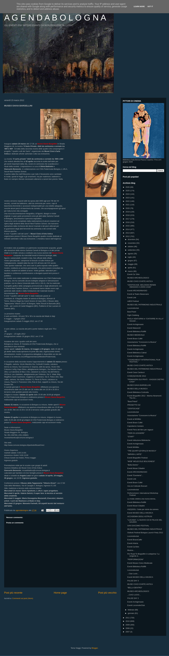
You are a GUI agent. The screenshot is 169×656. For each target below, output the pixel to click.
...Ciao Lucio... (133, 574)
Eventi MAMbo (133, 447)
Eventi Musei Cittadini (136, 468)
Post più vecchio (107, 592)
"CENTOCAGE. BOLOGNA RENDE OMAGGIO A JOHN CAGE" (141, 286)
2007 (128, 632)
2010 (128, 621)
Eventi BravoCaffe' (134, 540)
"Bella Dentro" (132, 465)
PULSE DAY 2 (133, 598)
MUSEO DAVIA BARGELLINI (139, 385)
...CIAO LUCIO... (134, 595)
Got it (150, 6)
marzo (130, 271)
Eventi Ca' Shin (133, 274)
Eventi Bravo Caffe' (135, 339)
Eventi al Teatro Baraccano (138, 294)
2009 (128, 625)
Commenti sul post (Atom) (22, 598)
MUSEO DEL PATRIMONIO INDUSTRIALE (144, 305)
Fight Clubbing (133, 315)
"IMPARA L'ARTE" (134, 454)
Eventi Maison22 (134, 328)
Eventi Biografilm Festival (137, 458)
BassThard (131, 312)
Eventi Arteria (132, 543)
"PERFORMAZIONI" (135, 559)
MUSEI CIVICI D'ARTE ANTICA (140, 281)
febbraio (131, 610)
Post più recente (13, 592)
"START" (130, 437)
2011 (128, 618)
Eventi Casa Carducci (136, 372)
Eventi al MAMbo (134, 419)
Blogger (95, 648)
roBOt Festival (133, 301)
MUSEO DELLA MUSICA (137, 389)
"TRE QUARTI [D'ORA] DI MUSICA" (141, 451)
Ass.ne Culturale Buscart (137, 486)
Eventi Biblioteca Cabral (136, 353)
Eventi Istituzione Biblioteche (138, 440)
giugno (131, 261)
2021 (128, 205)
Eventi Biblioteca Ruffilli (136, 331)
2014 (128, 229)
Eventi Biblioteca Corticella (138, 392)
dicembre (132, 239)
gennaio (131, 613)
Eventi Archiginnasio (135, 324)
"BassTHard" (132, 401)
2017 (128, 219)
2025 (128, 191)
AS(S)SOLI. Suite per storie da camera (142, 509)
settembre (132, 250)
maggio (131, 264)
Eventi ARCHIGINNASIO (137, 291)
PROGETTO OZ (133, 405)
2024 (128, 194)
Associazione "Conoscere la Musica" (142, 342)
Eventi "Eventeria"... (135, 475)
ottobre (131, 246)
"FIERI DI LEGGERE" (136, 433)
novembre (132, 243)
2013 (128, 233)
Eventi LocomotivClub (136, 605)
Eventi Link (131, 298)
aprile (130, 268)
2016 (128, 222)
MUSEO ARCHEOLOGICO (138, 278)
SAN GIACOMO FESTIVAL (138, 526)
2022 (128, 201)
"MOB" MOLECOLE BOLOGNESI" (141, 461)
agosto (131, 254)
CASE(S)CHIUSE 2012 (136, 376)
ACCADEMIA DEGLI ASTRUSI (139, 516)
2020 (128, 208)
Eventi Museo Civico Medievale (139, 563)
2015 (128, 226)
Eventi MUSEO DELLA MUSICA (140, 513)
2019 (128, 212)
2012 (128, 236)
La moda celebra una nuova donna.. (141, 499)
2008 (128, 628)
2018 (128, 215)
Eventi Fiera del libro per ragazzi (140, 430)
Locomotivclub (133, 308)
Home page (60, 592)
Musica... (130, 550)
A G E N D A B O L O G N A (55, 17)
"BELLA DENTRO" (134, 588)
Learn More (139, 6)
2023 (128, 198)
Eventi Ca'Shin (133, 547)
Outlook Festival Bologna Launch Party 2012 (145, 533)
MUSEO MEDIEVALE (136, 335)
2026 (128, 187)
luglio (130, 257)
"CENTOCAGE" (133, 408)
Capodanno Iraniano (135, 426)
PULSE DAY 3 (133, 581)
